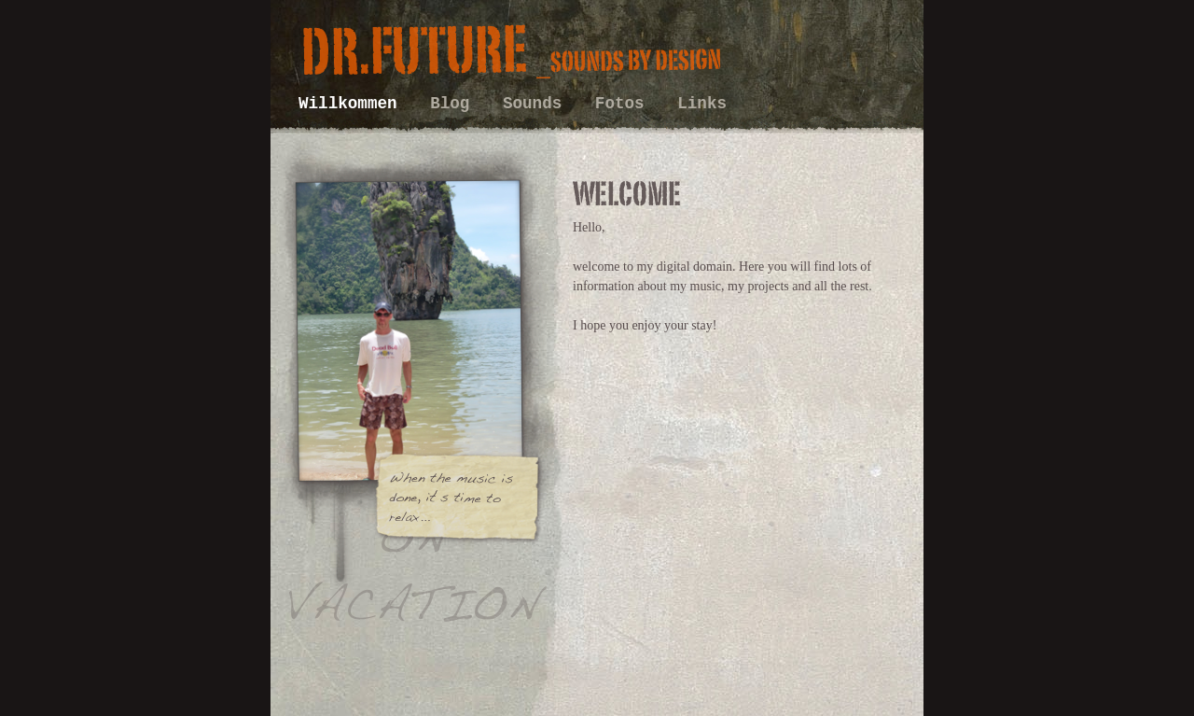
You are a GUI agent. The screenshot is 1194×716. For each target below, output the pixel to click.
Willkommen (352, 103)
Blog (454, 103)
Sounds (537, 103)
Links (702, 103)
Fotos (624, 103)
